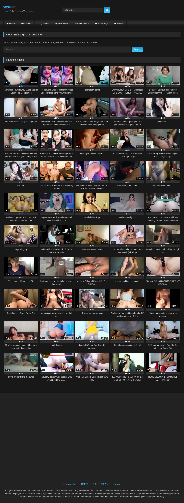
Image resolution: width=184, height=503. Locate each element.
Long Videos (43, 23)
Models (120, 23)
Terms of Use (69, 484)
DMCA (84, 484)
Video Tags (103, 23)
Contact (118, 484)
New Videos (26, 23)
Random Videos (82, 23)
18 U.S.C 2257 (100, 484)
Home (12, 23)
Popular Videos (62, 23)
